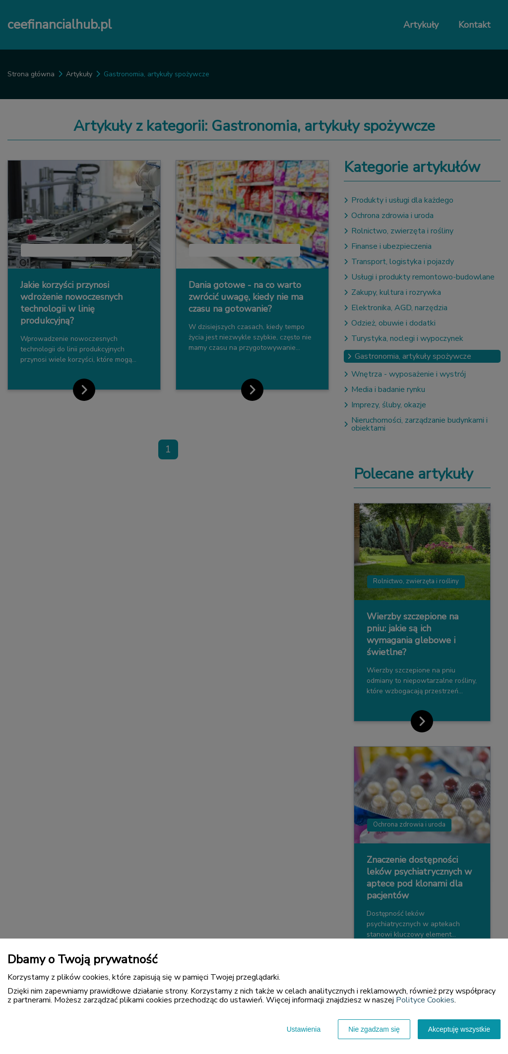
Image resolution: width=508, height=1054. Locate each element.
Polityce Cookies (425, 1000)
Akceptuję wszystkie (459, 1029)
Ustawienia (303, 1029)
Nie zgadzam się (374, 1029)
